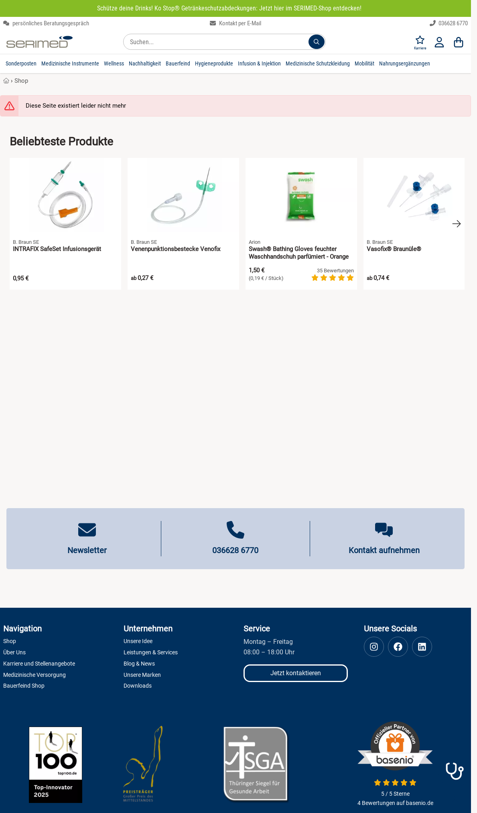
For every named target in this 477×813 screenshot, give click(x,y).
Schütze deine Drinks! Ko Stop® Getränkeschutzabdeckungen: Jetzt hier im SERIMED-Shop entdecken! (229, 8)
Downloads (138, 685)
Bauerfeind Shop (24, 685)
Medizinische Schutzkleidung (318, 63)
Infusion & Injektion (259, 63)
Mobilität (364, 63)
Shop (21, 80)
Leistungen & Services (151, 652)
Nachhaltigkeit (145, 63)
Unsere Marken (142, 675)
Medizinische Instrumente (70, 63)
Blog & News (139, 663)
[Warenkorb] (458, 41)
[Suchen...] (317, 42)
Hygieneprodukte (214, 63)
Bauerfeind (178, 63)
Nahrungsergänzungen (404, 63)
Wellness (114, 63)
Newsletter (87, 550)
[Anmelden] (439, 41)
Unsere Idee (138, 641)
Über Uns (14, 652)
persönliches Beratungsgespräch (46, 23)
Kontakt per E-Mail (235, 23)
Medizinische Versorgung (34, 675)
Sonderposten (21, 63)
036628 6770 (449, 23)
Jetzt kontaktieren (295, 673)
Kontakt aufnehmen (384, 550)
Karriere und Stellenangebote (39, 663)
